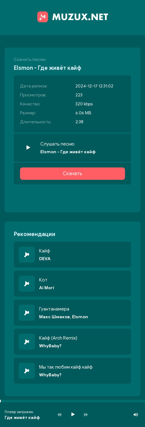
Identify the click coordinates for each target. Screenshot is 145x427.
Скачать (72, 174)
